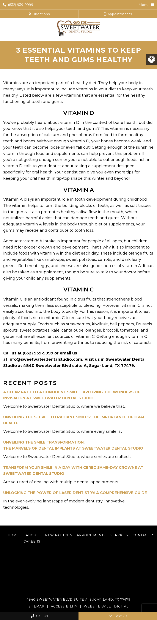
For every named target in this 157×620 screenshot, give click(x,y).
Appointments (118, 14)
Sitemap (36, 606)
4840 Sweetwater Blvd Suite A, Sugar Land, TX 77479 (78, 599)
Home (13, 535)
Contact (141, 535)
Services (119, 535)
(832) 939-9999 (18, 5)
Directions (39, 14)
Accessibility (64, 606)
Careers (32, 541)
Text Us (118, 616)
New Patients (58, 535)
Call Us (39, 616)
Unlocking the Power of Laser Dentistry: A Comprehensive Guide (75, 493)
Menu (143, 5)
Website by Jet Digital (106, 606)
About (32, 535)
